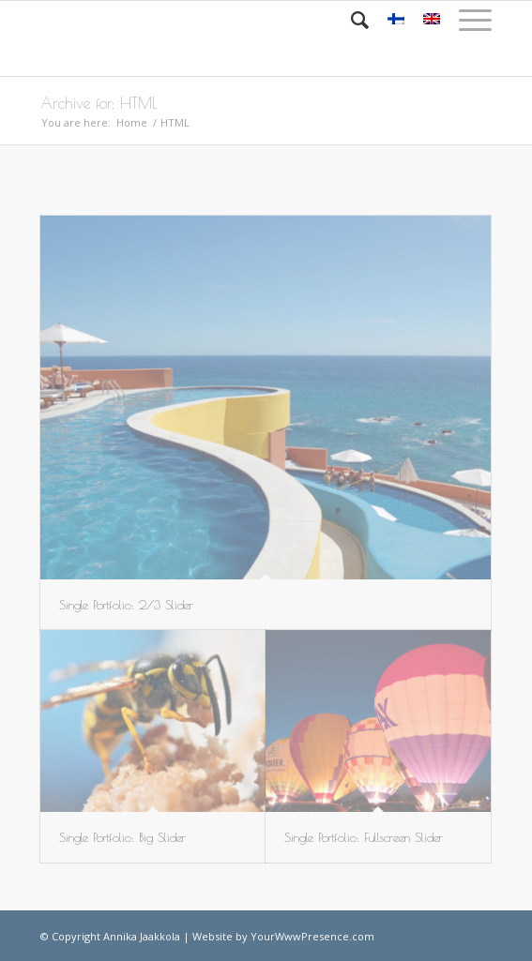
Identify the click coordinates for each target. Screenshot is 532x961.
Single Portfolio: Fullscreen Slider (363, 837)
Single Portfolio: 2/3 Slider (126, 604)
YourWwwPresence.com (312, 936)
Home (131, 122)
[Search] (350, 19)
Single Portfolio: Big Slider (122, 837)
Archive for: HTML (99, 103)
